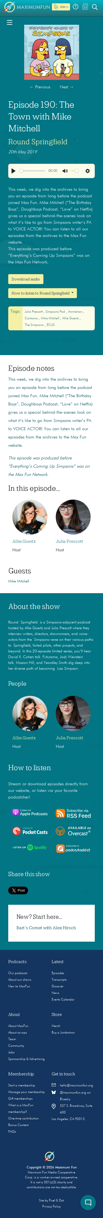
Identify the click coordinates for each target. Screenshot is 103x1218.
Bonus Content (18, 1125)
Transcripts (59, 980)
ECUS (51, 325)
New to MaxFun (19, 986)
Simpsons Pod (56, 312)
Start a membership (21, 1085)
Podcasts (17, 961)
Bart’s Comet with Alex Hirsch (46, 927)
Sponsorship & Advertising (26, 1059)
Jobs (11, 1052)
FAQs (12, 1131)
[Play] (13, 171)
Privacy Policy (51, 1206)
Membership (21, 1074)
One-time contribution (23, 1118)
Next (67, 87)
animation (75, 312)
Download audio (26, 279)
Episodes (58, 973)
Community (16, 1046)
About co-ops (17, 1032)
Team (12, 1039)
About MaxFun (18, 1026)
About (14, 1014)
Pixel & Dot (56, 1200)
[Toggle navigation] (9, 22)
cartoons (32, 318)
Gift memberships (20, 1098)
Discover (57, 986)
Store (57, 1014)
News (55, 993)
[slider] (32, 170)
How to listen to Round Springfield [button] (41, 293)
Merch (56, 1026)
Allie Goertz (71, 318)
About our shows (19, 980)
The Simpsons (34, 325)
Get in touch (63, 1074)
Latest (58, 961)
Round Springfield (38, 142)
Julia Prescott (34, 312)
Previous (39, 87)
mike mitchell (50, 318)
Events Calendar (63, 999)
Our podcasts (17, 973)
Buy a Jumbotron (63, 1032)
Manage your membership (26, 1092)
